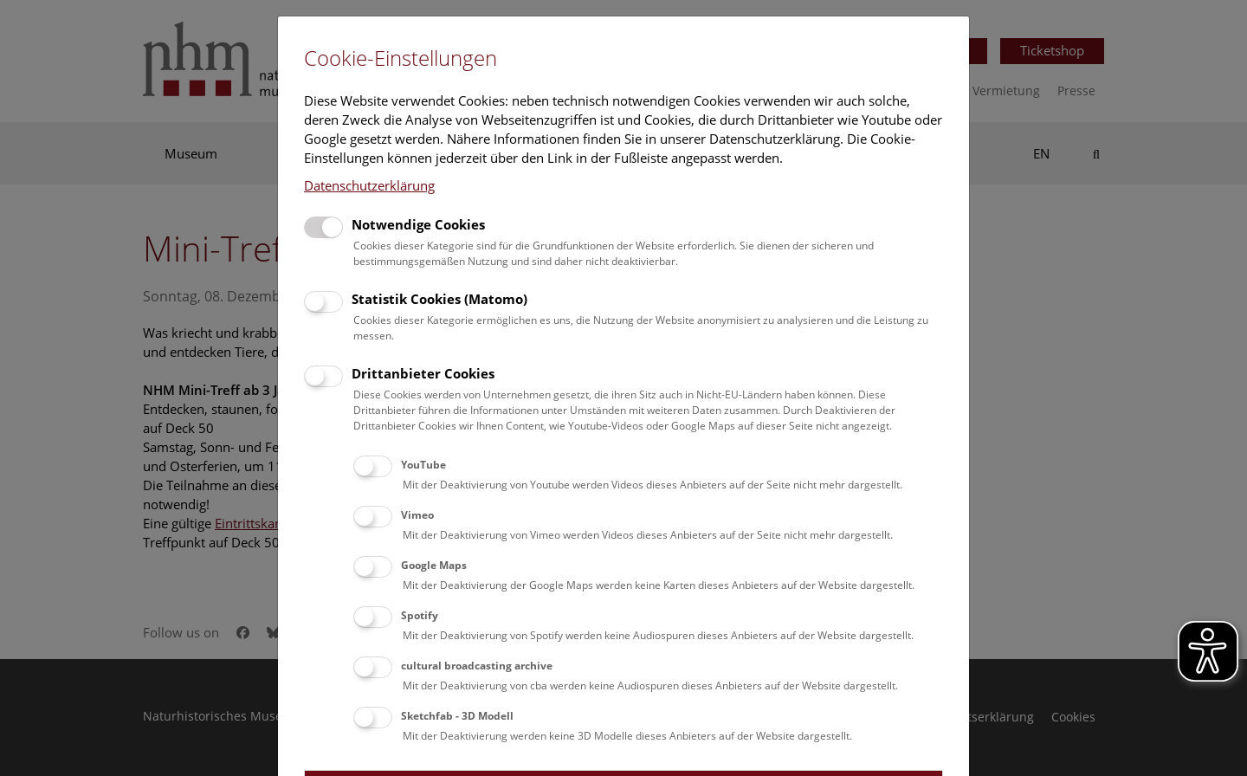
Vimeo (417, 515)
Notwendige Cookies (418, 224)
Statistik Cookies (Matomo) (439, 298)
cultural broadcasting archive (476, 665)
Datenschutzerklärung (369, 185)
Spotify (419, 615)
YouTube (423, 464)
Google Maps (434, 565)
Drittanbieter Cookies (423, 373)
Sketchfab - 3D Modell (457, 715)
